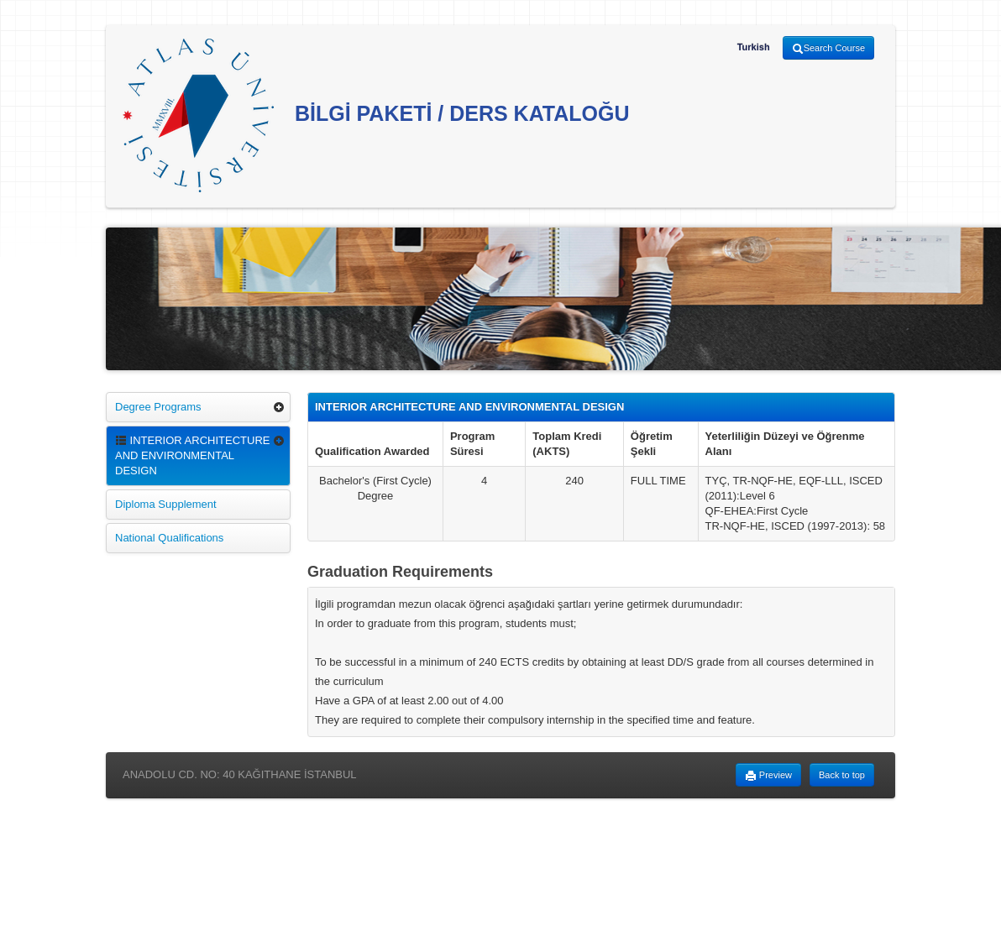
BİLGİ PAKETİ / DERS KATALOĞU (376, 115)
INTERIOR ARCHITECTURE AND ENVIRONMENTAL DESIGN (192, 455)
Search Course (828, 49)
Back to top (842, 775)
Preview (768, 776)
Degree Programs (158, 406)
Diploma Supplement (166, 504)
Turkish (753, 47)
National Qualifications (169, 537)
